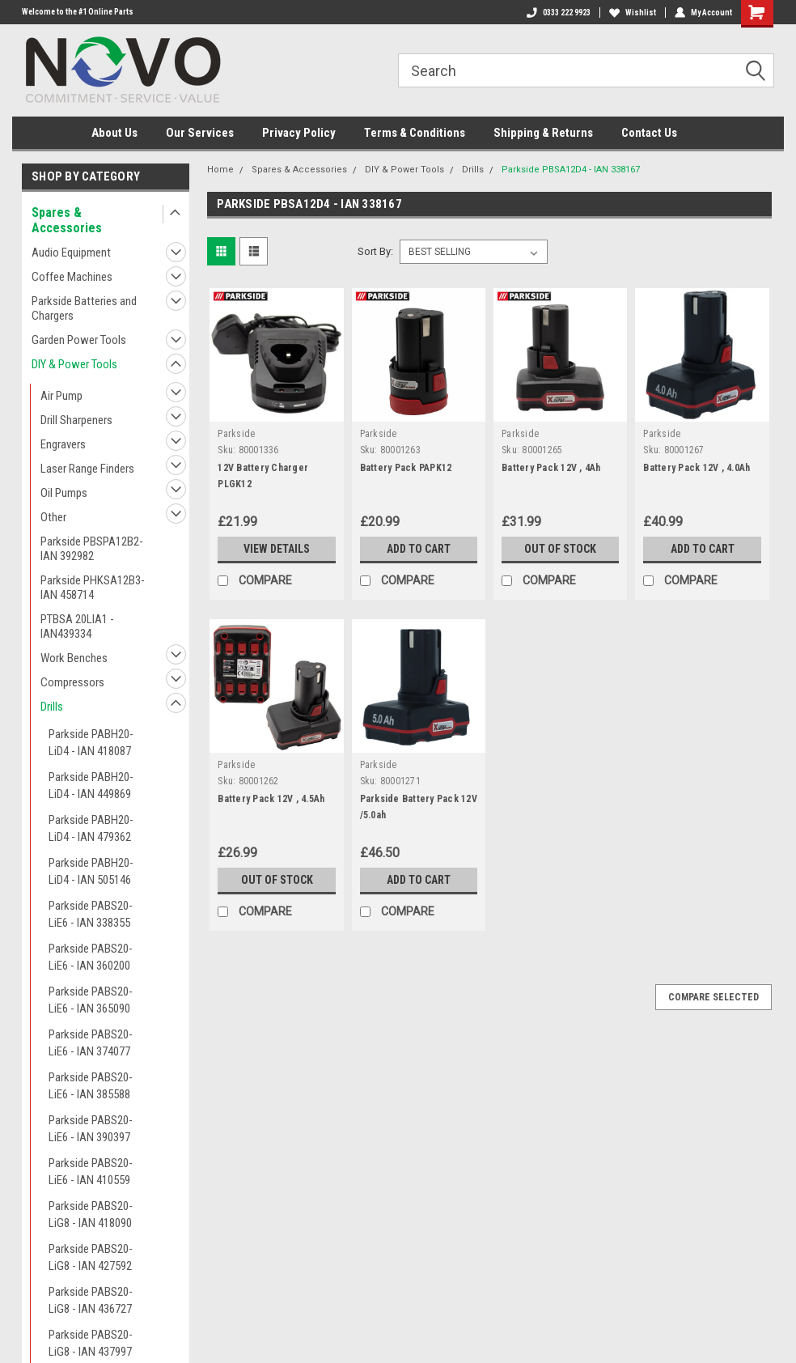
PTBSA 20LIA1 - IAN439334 (77, 626)
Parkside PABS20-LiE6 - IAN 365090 (91, 1000)
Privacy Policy (299, 132)
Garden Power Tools (79, 340)
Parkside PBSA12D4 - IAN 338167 (571, 169)
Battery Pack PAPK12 (406, 467)
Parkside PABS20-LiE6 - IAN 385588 (91, 1086)
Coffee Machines (72, 277)
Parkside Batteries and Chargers (84, 308)
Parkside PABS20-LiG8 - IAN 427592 (91, 1257)
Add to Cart (419, 548)
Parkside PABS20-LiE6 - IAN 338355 (91, 914)
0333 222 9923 (559, 12)
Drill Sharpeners (76, 420)
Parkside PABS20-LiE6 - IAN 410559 (91, 1171)
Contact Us (649, 132)
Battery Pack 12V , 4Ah (551, 467)
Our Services (200, 132)
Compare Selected (713, 997)
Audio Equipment (71, 252)
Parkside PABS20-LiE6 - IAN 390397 (91, 1128)
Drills (51, 706)
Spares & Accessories (67, 220)
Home (220, 169)
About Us (114, 132)
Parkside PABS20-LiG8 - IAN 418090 (91, 1214)
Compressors (72, 682)
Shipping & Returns (543, 132)
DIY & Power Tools (74, 364)
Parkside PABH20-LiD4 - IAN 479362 (91, 828)
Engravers (63, 444)
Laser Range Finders (87, 468)
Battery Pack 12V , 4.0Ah (696, 467)
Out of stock (560, 548)
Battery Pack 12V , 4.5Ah (271, 799)
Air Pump (61, 396)
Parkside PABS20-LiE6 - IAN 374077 (91, 1043)
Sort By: (375, 251)
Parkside (236, 433)
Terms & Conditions (414, 132)
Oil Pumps (63, 493)
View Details (276, 548)
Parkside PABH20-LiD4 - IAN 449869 (91, 785)
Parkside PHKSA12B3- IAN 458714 (92, 587)
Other (53, 517)
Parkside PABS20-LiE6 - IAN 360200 (91, 957)
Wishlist (632, 12)
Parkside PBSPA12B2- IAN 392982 (91, 548)
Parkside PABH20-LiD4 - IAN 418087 (91, 742)
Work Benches (74, 658)
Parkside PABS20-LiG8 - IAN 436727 (91, 1300)
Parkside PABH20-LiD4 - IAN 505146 (91, 871)
